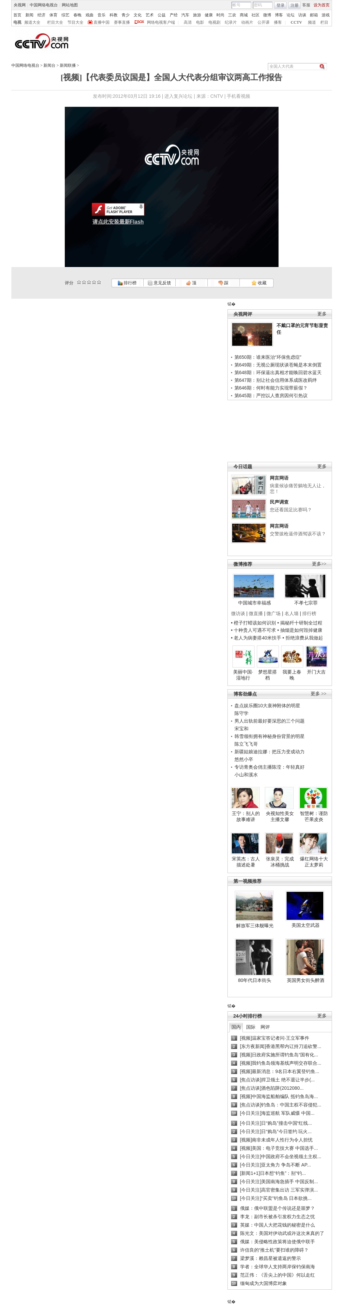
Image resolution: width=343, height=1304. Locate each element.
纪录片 (231, 22)
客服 (306, 5)
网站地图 (70, 5)
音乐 (102, 15)
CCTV (296, 22)
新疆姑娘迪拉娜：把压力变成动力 (269, 751)
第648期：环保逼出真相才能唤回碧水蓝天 (278, 372)
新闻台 (49, 65)
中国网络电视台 (44, 5)
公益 (162, 15)
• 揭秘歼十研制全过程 (299, 622)
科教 (114, 15)
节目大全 (75, 22)
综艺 (65, 15)
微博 (267, 15)
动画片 (247, 22)
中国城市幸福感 (254, 602)
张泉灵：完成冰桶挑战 (280, 861)
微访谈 (238, 613)
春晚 (77, 15)
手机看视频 (238, 96)
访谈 (302, 15)
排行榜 (127, 282)
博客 (279, 15)
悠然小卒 (243, 759)
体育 (53, 15)
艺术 (150, 15)
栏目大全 (55, 22)
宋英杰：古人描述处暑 (246, 861)
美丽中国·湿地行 (243, 675)
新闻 (29, 15)
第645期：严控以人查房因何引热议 (271, 395)
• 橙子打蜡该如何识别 (253, 622)
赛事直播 (122, 22)
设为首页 (322, 5)
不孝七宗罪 (306, 602)
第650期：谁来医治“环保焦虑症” (268, 357)
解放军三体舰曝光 (255, 925)
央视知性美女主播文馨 (280, 816)
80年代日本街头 (255, 980)
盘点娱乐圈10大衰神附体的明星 (267, 705)
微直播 (256, 613)
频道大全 (32, 22)
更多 (322, 313)
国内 (236, 1027)
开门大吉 (316, 672)
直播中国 (102, 22)
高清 (188, 22)
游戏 (326, 15)
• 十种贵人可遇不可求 (254, 630)
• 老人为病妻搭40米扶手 (256, 637)
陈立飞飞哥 (246, 744)
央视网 (20, 5)
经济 (41, 15)
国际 (250, 1027)
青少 (126, 15)
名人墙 (292, 613)
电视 (17, 22)
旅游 (197, 15)
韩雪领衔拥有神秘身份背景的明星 (269, 736)
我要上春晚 (292, 675)
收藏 (258, 282)
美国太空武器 (306, 925)
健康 (209, 15)
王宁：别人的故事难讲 (246, 816)
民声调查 (279, 502)
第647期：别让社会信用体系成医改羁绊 (275, 380)
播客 (278, 22)
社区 (255, 15)
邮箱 (314, 15)
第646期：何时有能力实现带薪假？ (271, 387)
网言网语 (279, 478)
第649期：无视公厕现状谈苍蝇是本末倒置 (278, 364)
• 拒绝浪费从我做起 (303, 637)
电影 (200, 22)
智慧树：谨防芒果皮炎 (314, 816)
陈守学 (241, 713)
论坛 (291, 15)
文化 (138, 15)
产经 (174, 15)
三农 (232, 15)
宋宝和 (241, 728)
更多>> (319, 563)
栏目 (324, 22)
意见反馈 (159, 282)
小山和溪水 (246, 774)
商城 (244, 15)
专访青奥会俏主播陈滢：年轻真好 (269, 767)
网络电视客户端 (161, 22)
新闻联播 (68, 65)
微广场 (274, 613)
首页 (17, 15)
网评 (265, 1027)
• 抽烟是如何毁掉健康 (299, 630)
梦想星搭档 (267, 675)
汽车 (185, 15)
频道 (312, 22)
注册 (295, 5)
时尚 (220, 15)
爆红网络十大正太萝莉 (314, 861)
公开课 (264, 22)
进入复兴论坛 (178, 96)
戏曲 (89, 15)
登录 (281, 5)
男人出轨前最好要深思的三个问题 (269, 721)
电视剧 (214, 22)
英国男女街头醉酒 (305, 980)
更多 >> (318, 693)
